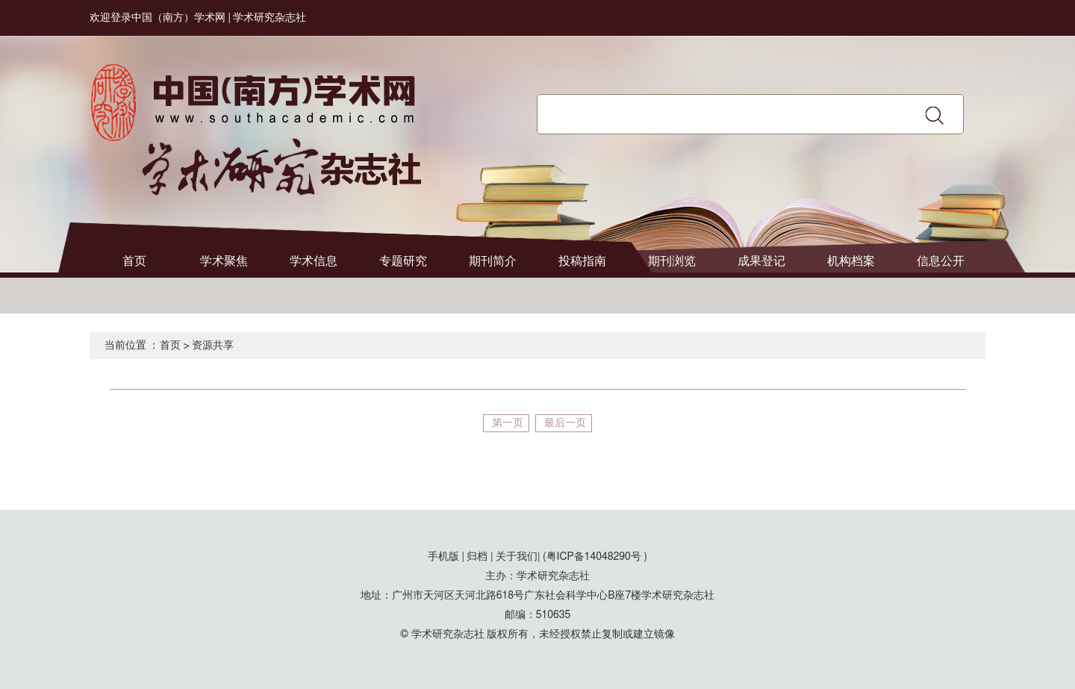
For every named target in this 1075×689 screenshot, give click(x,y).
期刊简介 (493, 261)
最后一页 (565, 423)
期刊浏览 (672, 261)
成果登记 (761, 261)
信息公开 (941, 261)
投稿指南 (582, 261)
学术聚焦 (224, 261)
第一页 (507, 423)
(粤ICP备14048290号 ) (595, 557)
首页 (134, 261)
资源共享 (213, 345)
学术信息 (313, 261)
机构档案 (851, 261)
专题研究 (403, 261)
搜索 (934, 114)
